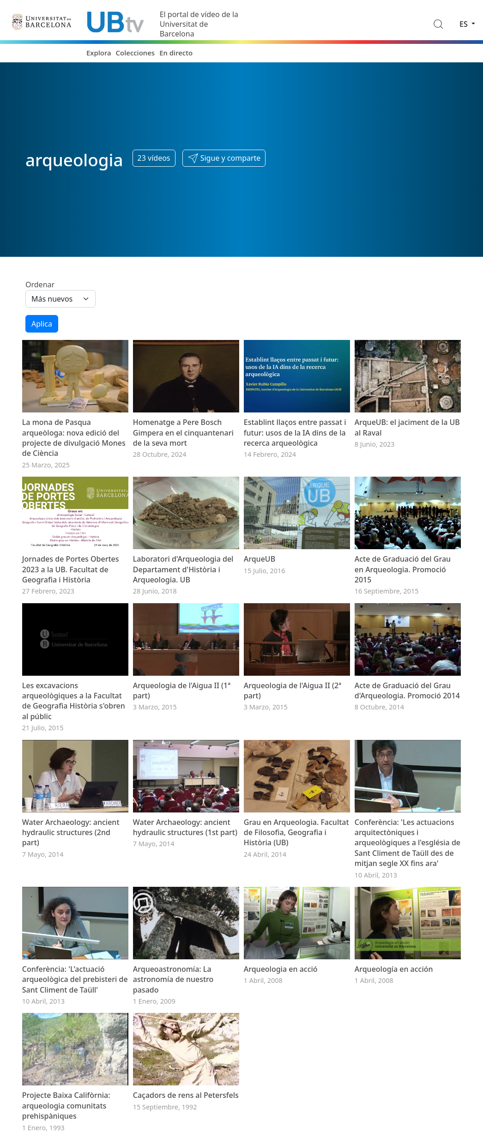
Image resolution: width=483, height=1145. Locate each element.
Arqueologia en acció (281, 969)
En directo (176, 52)
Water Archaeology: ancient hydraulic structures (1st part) (185, 827)
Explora (98, 52)
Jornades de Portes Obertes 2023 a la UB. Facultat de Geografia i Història (70, 569)
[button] (224, 158)
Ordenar (39, 284)
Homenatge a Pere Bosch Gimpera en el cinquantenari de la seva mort (183, 432)
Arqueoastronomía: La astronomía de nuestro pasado (173, 979)
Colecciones (135, 52)
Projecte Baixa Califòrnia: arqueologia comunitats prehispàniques (66, 1105)
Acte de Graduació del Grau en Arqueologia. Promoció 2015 (403, 569)
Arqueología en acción (394, 969)
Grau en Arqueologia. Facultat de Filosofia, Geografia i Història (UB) (296, 832)
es (464, 24)
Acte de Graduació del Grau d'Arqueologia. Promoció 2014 (407, 690)
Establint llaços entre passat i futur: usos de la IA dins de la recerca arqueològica (295, 432)
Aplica (41, 324)
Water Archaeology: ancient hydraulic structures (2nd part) (71, 832)
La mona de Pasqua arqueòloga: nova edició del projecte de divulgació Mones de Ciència (74, 437)
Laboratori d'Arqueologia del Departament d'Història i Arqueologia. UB (183, 569)
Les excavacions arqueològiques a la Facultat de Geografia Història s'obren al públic (73, 700)
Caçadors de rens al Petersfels (186, 1095)
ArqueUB (259, 559)
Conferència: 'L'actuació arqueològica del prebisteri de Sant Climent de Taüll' (75, 979)
